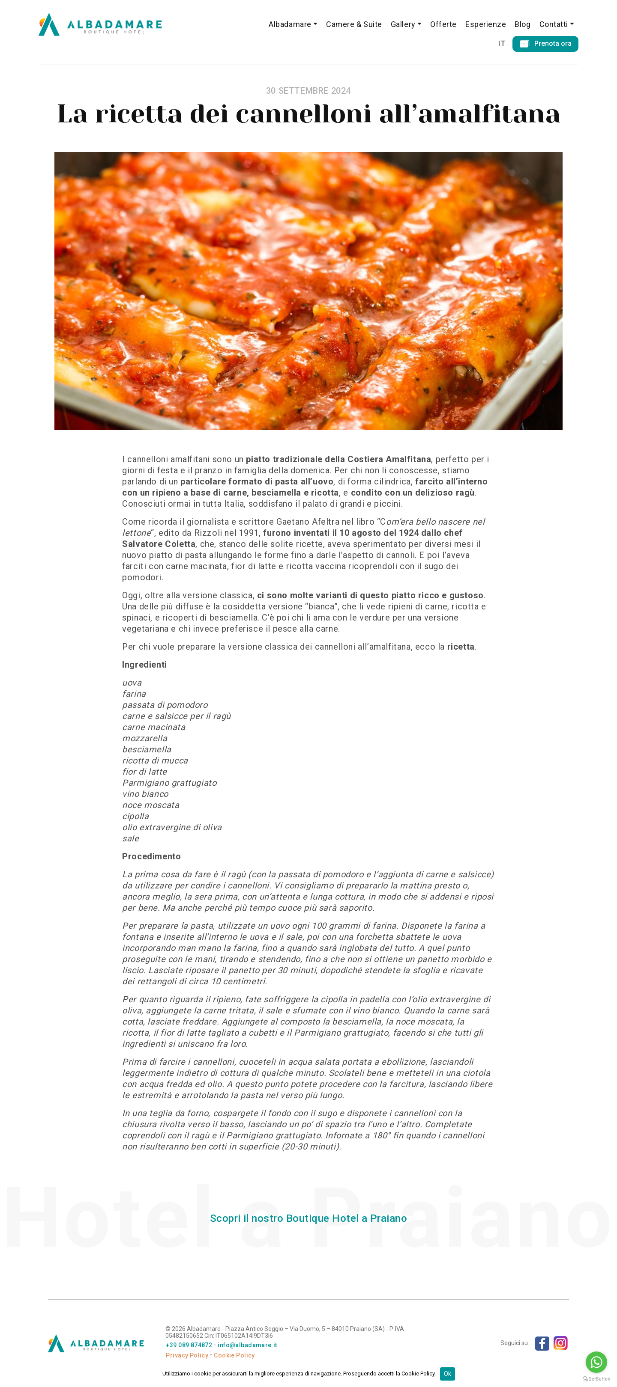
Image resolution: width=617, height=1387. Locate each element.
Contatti (553, 24)
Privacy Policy (187, 1355)
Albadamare (290, 24)
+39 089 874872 (189, 1345)
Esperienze (485, 24)
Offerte (443, 24)
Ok (447, 1373)
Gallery (403, 24)
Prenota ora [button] (545, 44)
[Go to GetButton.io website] (596, 1378)
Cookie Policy (234, 1355)
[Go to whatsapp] (596, 1362)
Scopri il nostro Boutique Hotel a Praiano (308, 1218)
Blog (522, 24)
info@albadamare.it (247, 1345)
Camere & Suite (354, 24)
